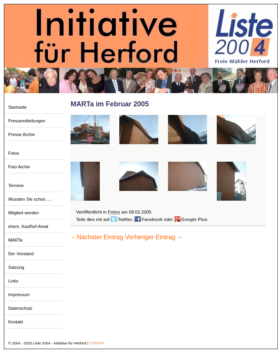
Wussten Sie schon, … (30, 199)
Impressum (19, 294)
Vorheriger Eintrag (154, 237)
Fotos (13, 153)
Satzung (16, 267)
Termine (16, 185)
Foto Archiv (19, 166)
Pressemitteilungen (26, 120)
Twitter (125, 219)
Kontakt (15, 321)
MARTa (15, 240)
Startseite (17, 107)
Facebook (152, 219)
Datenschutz (20, 308)
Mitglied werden (23, 212)
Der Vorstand (21, 253)
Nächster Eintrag (97, 237)
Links (13, 281)
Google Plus (194, 219)
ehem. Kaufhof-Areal (28, 226)
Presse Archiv (21, 134)
